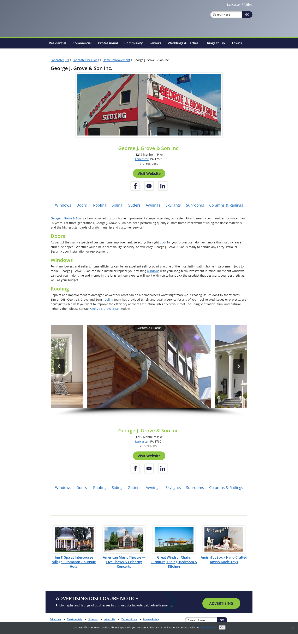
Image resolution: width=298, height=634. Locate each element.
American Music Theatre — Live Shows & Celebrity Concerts (124, 562)
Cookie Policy (208, 627)
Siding (117, 205)
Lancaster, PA (60, 60)
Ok (222, 627)
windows (153, 271)
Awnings (153, 205)
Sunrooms (195, 205)
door (163, 242)
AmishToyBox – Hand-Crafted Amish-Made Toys (224, 559)
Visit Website (149, 173)
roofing (108, 299)
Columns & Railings (226, 205)
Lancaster (142, 159)
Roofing (100, 205)
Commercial (82, 43)
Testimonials (74, 619)
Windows (63, 205)
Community (133, 43)
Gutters (134, 205)
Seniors (155, 43)
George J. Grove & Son (66, 218)
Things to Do (215, 43)
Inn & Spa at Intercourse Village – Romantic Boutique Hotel (74, 562)
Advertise (55, 619)
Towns (237, 43)
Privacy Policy (151, 619)
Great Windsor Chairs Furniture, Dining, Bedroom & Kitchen (174, 562)
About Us (109, 619)
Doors (81, 205)
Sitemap (93, 619)
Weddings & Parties (183, 43)
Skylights (173, 205)
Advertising (221, 603)
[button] (149, 366)
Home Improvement (116, 60)
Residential (57, 43)
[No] (293, 628)
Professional (108, 43)
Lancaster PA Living (86, 60)
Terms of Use (129, 619)
